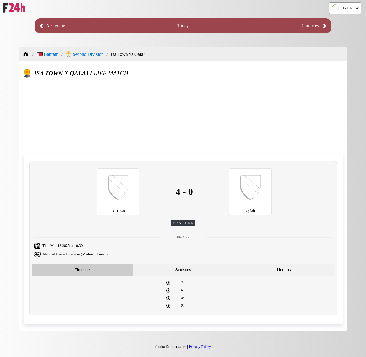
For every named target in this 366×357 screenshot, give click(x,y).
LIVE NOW (344, 8)
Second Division (85, 54)
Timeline (82, 270)
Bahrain (48, 54)
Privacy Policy (200, 347)
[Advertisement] (183, 118)
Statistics (183, 270)
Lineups (284, 270)
